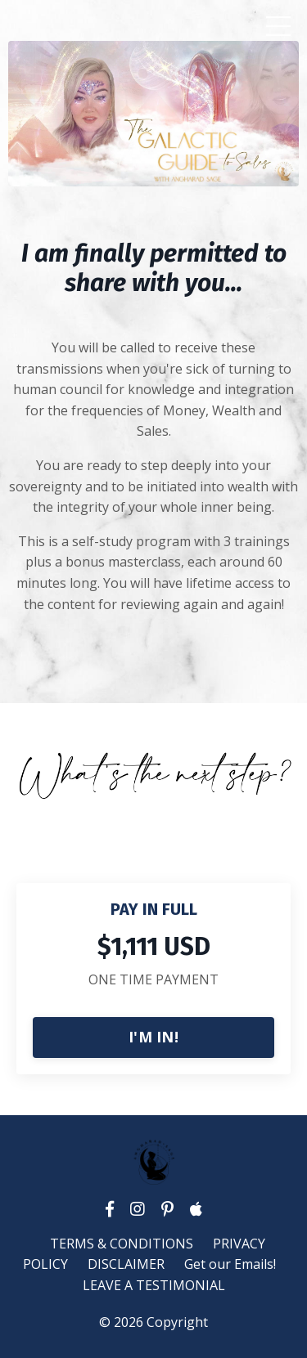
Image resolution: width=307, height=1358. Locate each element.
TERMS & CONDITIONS (121, 1244)
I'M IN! (153, 1037)
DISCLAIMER (126, 1264)
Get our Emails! (230, 1264)
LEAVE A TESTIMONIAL (154, 1285)
